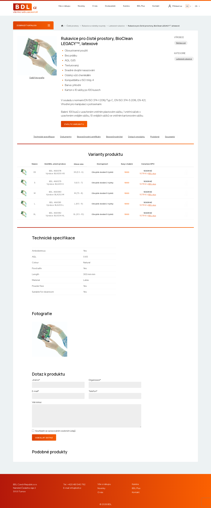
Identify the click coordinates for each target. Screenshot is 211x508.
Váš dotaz (37, 402)
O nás (95, 6)
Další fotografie (37, 78)
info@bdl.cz (75, 488)
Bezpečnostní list (114, 136)
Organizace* (95, 380)
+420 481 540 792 (76, 484)
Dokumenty (66, 136)
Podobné (154, 136)
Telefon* (93, 391)
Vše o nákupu (64, 6)
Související (170, 136)
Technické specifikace (44, 136)
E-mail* (35, 391)
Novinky (81, 6)
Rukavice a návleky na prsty (93, 26)
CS (196, 6)
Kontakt (155, 6)
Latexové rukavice (117, 26)
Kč (187, 6)
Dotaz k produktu (136, 136)
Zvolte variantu (74, 124)
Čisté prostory (73, 26)
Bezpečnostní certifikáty (89, 136)
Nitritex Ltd (181, 43)
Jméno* (36, 380)
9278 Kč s (148, 173)
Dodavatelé (110, 6)
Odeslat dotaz (44, 437)
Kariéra (126, 6)
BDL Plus (141, 6)
